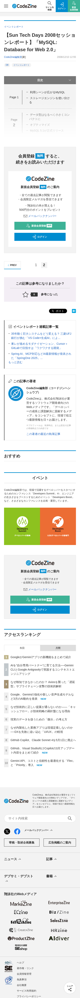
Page (14, 97)
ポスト (57, 311)
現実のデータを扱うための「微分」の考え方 (39, 719)
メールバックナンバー (40, 216)
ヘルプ (20, 962)
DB (7, 65)
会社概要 (22, 985)
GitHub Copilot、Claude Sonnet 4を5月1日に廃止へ (43, 740)
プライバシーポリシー (29, 996)
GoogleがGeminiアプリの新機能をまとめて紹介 (41, 657)
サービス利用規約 (26, 990)
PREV (12, 265)
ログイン (39, 237)
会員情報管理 (24, 973)
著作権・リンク (25, 968)
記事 (51, 859)
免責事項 (22, 979)
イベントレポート (21, 65)
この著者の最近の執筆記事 (43, 434)
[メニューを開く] (6, 6)
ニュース (13, 859)
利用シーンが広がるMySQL (47, 92)
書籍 (51, 876)
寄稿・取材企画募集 (21, 842)
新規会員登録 (39, 226)
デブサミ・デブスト (18, 878)
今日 (22, 648)
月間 (57, 648)
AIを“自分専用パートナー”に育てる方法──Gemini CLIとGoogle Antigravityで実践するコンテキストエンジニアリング (43, 669)
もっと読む (15, 362)
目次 (54, 80)
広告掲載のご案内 (59, 842)
